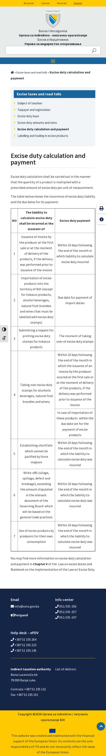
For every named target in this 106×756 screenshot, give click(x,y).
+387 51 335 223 (23, 645)
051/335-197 (65, 617)
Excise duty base (28, 116)
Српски (45, 3)
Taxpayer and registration (33, 110)
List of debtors (65, 669)
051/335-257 (65, 612)
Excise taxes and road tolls (31, 72)
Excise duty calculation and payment (43, 129)
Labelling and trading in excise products (42, 136)
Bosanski (29, 3)
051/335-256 (65, 606)
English (78, 3)
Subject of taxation (29, 103)
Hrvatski (61, 3)
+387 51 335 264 (23, 639)
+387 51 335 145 (23, 650)
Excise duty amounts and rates (37, 123)
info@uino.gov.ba (27, 606)
